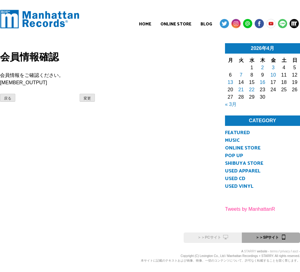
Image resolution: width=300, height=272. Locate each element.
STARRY (250, 251)
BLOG (206, 24)
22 (252, 89)
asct (295, 251)
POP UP (234, 156)
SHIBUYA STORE (244, 163)
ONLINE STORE (175, 24)
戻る (7, 98)
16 (262, 82)
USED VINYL (239, 186)
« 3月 (231, 104)
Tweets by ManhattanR (250, 209)
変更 (87, 98)
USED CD (235, 179)
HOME (145, 24)
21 (241, 89)
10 (273, 74)
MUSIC (232, 140)
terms (274, 251)
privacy (285, 251)
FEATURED (237, 133)
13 (230, 82)
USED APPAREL (243, 171)
